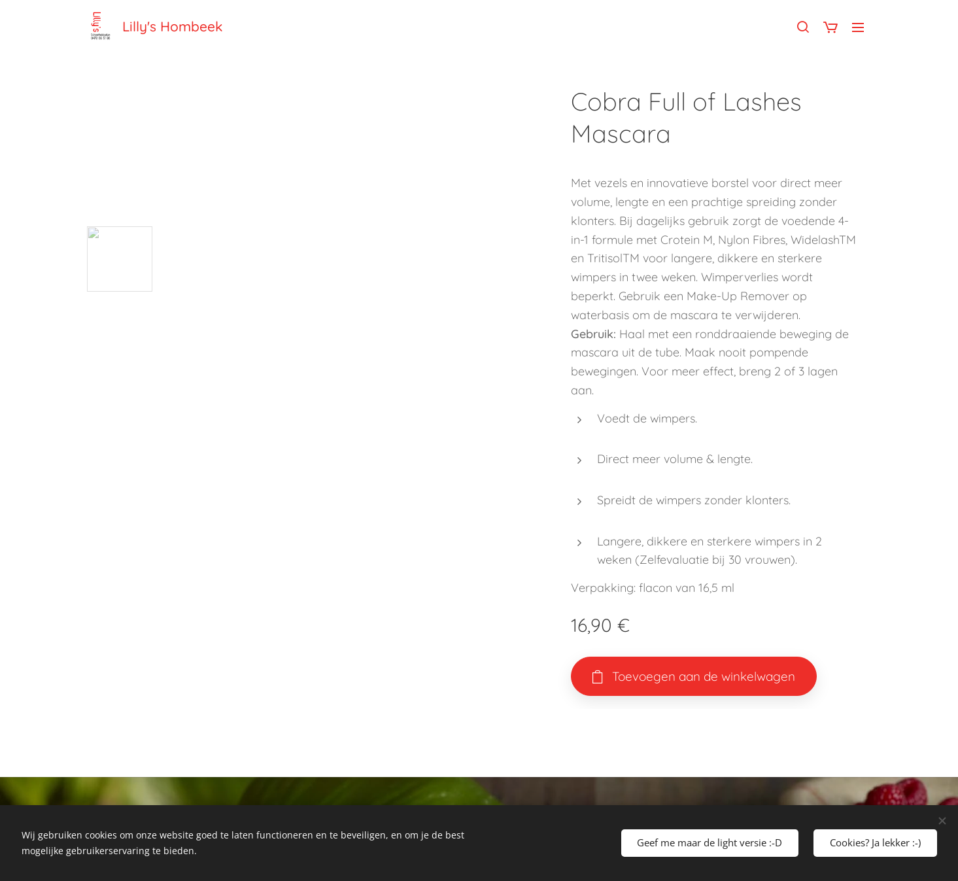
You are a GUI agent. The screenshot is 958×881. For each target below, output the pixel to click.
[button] (803, 26)
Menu (858, 27)
